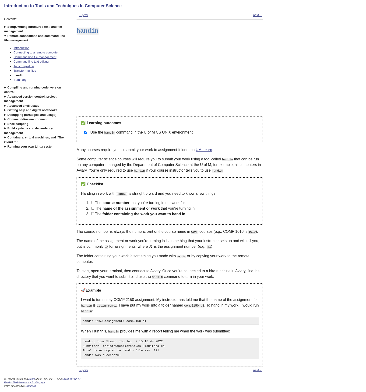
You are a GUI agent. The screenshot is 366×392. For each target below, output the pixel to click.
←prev (83, 15)
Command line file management (35, 57)
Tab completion (24, 66)
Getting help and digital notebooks (32, 110)
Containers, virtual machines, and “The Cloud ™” (34, 140)
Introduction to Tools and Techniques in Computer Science (63, 6)
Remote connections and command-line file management (34, 38)
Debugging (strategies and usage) (31, 115)
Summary (20, 79)
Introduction (21, 48)
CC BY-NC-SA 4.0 (71, 379)
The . (138, 214)
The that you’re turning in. (143, 208)
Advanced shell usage (23, 105)
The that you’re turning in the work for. (138, 203)
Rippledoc (30, 386)
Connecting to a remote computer (36, 52)
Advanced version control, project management (30, 99)
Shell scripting (17, 124)
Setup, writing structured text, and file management (33, 29)
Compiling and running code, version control (32, 90)
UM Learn (204, 150)
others (31, 379)
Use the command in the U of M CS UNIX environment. (142, 132)
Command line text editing (31, 61)
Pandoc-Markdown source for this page (24, 382)
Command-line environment (27, 119)
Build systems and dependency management (28, 131)
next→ (257, 15)
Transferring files (25, 70)
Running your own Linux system (30, 146)
